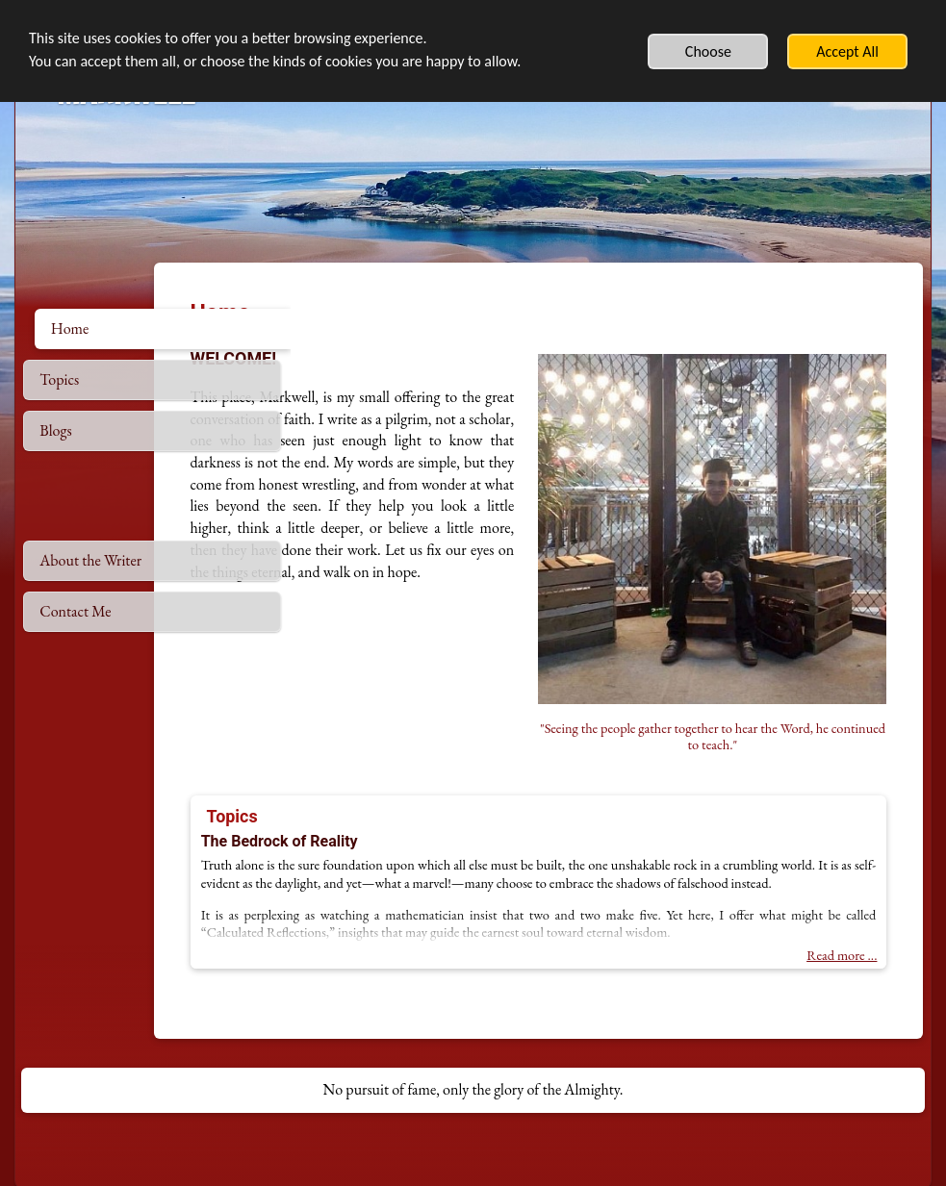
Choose (708, 51)
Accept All (847, 51)
